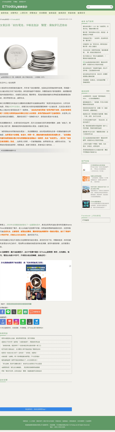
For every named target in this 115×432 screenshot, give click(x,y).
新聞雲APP (22, 1)
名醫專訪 (14, 13)
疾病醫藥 (43, 13)
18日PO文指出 (14, 107)
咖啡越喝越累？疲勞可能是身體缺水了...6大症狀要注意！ (20, 360)
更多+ (108, 91)
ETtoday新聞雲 (6, 1)
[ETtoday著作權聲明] (35, 328)
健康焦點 (5, 13)
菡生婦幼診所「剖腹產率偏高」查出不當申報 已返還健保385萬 (95, 69)
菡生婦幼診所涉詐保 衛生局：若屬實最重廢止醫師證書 (95, 75)
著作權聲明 (81, 421)
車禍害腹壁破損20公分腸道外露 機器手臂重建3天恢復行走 (95, 151)
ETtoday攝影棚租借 (96, 201)
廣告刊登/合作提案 (49, 421)
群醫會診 (33, 13)
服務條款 (65, 421)
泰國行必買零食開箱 (96, 176)
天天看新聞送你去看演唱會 (98, 165)
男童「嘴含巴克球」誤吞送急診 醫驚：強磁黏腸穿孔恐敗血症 (22, 371)
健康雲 (14, 7)
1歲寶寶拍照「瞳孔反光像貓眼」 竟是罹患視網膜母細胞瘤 (21, 367)
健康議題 (53, 13)
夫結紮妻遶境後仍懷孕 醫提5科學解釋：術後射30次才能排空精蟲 (95, 63)
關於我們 (39, 421)
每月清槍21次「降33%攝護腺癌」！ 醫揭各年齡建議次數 (95, 57)
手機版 (15, 1)
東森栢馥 (72, 13)
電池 (15, 304)
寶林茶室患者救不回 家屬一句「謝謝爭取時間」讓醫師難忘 (95, 109)
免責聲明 (88, 421)
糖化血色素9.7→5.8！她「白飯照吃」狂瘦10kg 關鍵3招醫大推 (96, 27)
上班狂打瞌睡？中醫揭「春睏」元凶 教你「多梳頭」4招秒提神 (95, 145)
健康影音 (81, 13)
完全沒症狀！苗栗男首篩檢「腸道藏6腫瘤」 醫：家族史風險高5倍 (95, 51)
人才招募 (32, 421)
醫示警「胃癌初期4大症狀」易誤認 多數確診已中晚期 (95, 33)
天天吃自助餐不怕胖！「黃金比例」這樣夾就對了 (95, 121)
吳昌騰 (20, 304)
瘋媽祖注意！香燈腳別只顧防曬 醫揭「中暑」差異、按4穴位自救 (95, 115)
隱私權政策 (73, 421)
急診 (28, 304)
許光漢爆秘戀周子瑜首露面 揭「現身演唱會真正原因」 (22, 263)
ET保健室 (86, 220)
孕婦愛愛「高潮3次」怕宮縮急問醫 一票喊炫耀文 (95, 81)
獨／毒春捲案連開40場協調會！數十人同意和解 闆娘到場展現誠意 (95, 127)
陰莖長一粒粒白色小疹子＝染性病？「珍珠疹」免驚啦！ (19, 353)
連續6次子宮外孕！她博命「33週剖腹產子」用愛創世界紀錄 (21, 342)
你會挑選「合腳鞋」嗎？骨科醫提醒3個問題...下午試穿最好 (20, 356)
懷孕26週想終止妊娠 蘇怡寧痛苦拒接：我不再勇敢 (18, 338)
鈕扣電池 (10, 304)
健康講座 (62, 13)
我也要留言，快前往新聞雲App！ (36, 409)
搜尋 (111, 7)
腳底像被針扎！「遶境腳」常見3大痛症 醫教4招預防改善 (96, 103)
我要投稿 (25, 421)
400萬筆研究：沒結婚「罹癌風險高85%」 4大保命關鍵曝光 (94, 97)
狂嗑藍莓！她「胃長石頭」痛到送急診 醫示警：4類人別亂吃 (96, 45)
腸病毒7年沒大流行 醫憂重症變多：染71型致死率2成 (95, 133)
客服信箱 (58, 421)
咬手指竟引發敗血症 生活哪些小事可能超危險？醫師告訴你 (21, 349)
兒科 (24, 304)
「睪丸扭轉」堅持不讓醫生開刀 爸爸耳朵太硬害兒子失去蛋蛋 (22, 363)
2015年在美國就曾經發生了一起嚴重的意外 (23, 225)
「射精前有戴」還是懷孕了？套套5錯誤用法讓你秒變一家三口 (21, 345)
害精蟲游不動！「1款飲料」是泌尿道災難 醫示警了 (95, 39)
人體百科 (24, 13)
